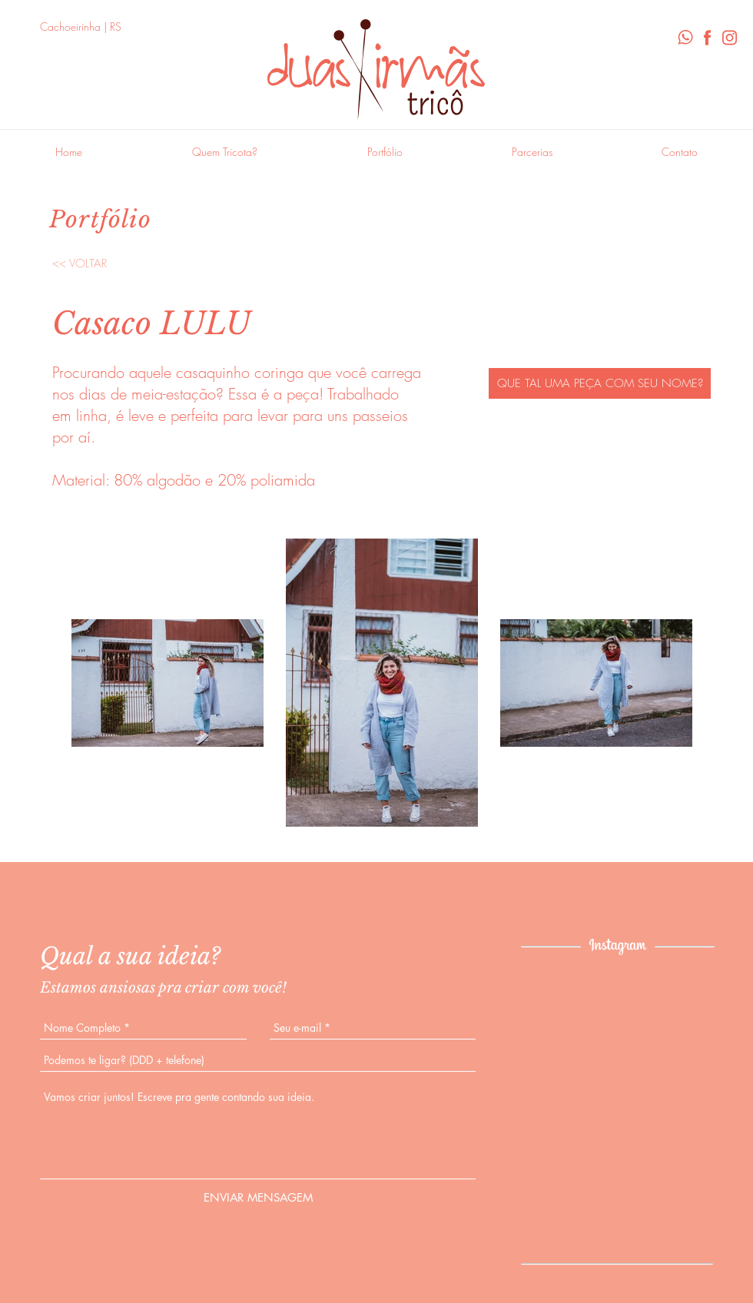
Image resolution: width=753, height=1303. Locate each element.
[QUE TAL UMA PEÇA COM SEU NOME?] (600, 383)
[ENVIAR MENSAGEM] (258, 1197)
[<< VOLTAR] (79, 263)
